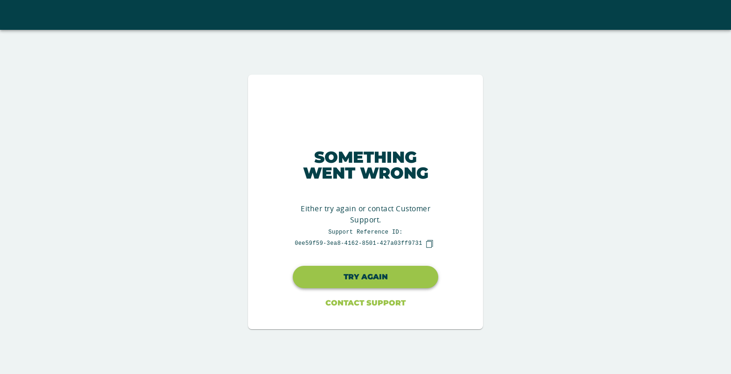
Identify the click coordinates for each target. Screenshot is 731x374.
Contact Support (365, 302)
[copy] (429, 244)
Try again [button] (366, 276)
